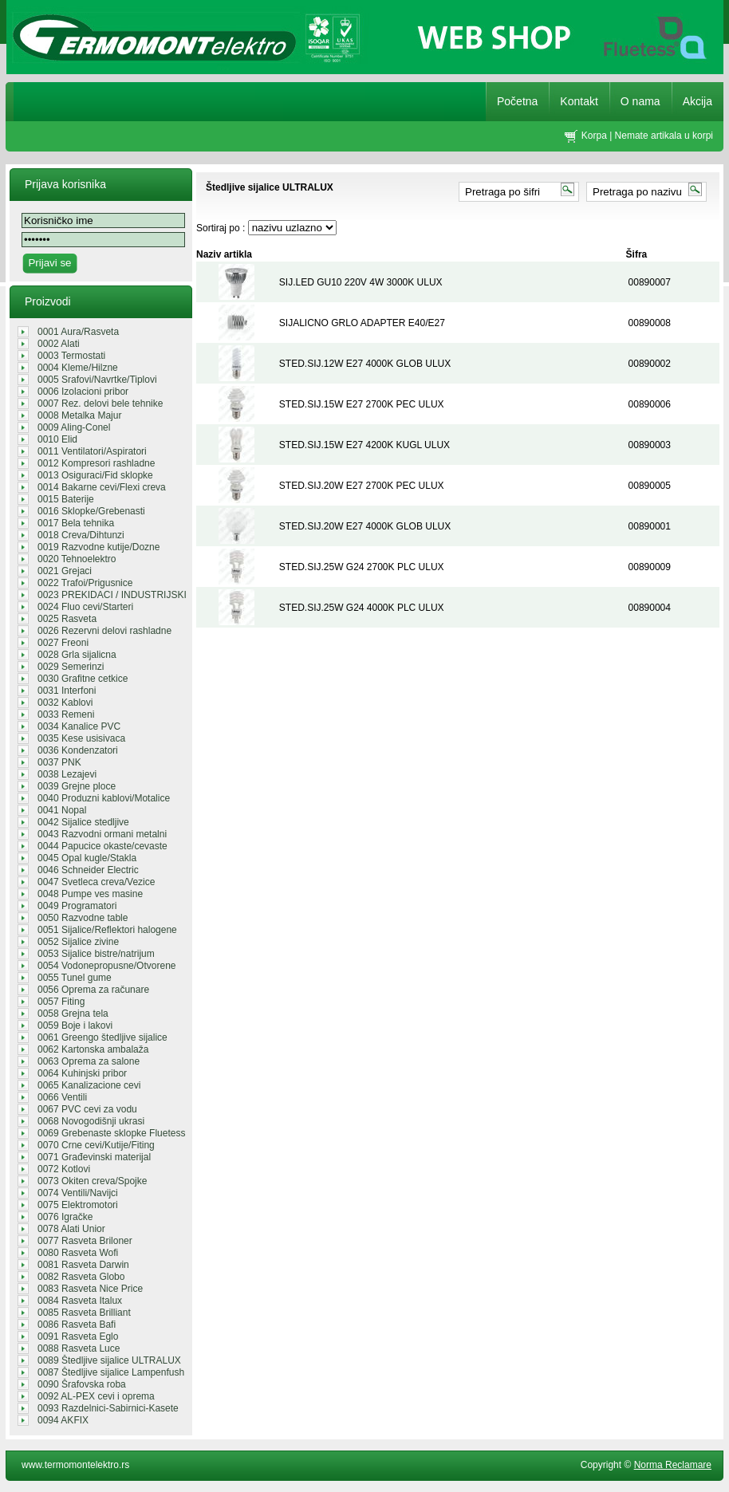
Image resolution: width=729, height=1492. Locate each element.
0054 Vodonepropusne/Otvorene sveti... (106, 965)
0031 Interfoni (66, 690)
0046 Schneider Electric (88, 870)
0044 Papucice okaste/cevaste (102, 846)
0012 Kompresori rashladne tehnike (96, 463)
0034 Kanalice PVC (78, 726)
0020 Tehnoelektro (76, 559)
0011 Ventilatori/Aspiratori (92, 451)
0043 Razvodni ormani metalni (102, 834)
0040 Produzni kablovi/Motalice (103, 798)
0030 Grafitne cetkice (82, 678)
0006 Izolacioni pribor (82, 391)
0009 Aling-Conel (73, 427)
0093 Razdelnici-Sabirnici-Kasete (108, 1408)
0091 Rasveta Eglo (77, 1336)
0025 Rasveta (67, 618)
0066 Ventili (62, 1097)
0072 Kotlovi (63, 1169)
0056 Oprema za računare (93, 989)
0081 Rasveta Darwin (83, 1264)
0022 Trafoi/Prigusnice (84, 583)
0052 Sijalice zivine (78, 941)
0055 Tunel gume (74, 977)
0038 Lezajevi (67, 774)
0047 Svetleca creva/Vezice (96, 882)
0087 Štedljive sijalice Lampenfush (110, 1372)
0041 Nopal (61, 810)
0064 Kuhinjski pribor (82, 1073)
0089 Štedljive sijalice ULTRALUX (109, 1360)
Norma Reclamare (672, 1464)
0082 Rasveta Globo (80, 1276)
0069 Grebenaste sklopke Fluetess (111, 1133)
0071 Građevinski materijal (94, 1157)
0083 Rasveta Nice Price (90, 1288)
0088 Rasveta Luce (78, 1348)
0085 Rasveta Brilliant (84, 1312)
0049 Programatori (76, 905)
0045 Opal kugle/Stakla (86, 858)
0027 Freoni (63, 642)
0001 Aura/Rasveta (78, 331)
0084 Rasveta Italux (79, 1300)
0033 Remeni (65, 714)
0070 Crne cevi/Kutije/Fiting (96, 1145)
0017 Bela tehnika (75, 523)
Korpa (594, 135)
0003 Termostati (71, 355)
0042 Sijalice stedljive (83, 822)
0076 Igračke (65, 1216)
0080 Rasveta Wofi (77, 1252)
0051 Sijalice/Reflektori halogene (107, 929)
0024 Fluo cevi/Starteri (85, 606)
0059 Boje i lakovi (74, 1025)
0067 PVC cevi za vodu (87, 1109)
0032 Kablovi (65, 702)
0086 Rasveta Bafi (76, 1324)
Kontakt (578, 101)
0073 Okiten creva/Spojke (92, 1181)
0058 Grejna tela (72, 1013)
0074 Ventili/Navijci (77, 1193)
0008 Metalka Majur (79, 415)
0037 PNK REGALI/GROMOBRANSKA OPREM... (97, 762)
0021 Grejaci (64, 571)
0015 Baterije (65, 499)
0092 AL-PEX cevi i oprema (96, 1396)
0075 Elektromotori (77, 1205)
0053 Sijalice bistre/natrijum (96, 953)
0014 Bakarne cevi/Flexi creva (101, 487)
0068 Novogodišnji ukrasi (90, 1121)
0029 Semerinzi (70, 666)
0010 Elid (57, 439)
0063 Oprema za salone (88, 1061)
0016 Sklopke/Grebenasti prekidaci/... (91, 511)
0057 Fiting (61, 1001)
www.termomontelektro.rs (75, 1464)
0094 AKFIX (63, 1420)
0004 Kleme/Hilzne (77, 367)
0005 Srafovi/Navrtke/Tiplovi (97, 379)
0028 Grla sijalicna (76, 654)
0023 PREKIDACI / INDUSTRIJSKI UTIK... (112, 594)
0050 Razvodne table (82, 917)
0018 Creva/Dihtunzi (80, 535)
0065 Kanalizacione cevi (88, 1085)
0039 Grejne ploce (76, 786)
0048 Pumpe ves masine (90, 894)
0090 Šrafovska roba (81, 1384)
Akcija (697, 101)
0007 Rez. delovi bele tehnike (100, 403)
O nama (640, 101)
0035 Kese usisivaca (81, 738)
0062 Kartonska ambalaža (92, 1049)
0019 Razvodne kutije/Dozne (98, 547)
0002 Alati (58, 343)
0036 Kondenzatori (77, 750)
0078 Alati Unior (71, 1228)
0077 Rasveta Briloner (84, 1240)
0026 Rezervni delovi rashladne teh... (104, 630)
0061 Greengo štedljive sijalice (102, 1037)
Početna (517, 101)
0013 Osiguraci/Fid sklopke (95, 475)
